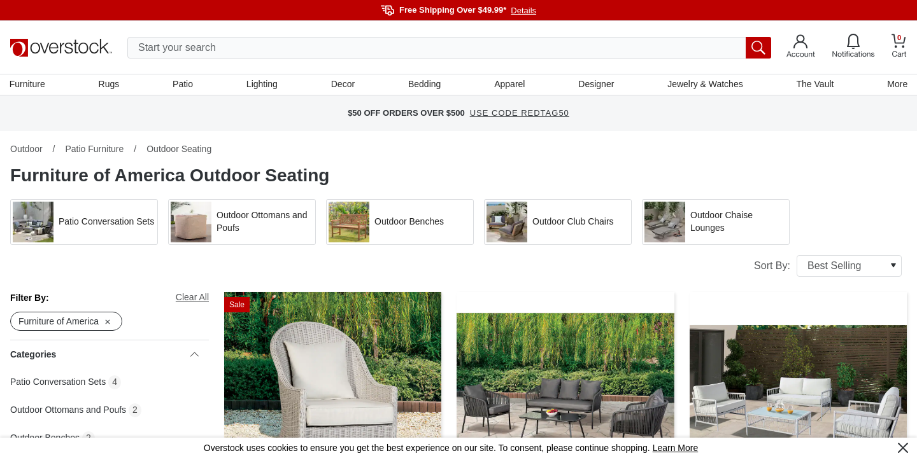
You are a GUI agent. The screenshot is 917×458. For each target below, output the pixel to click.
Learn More (676, 448)
